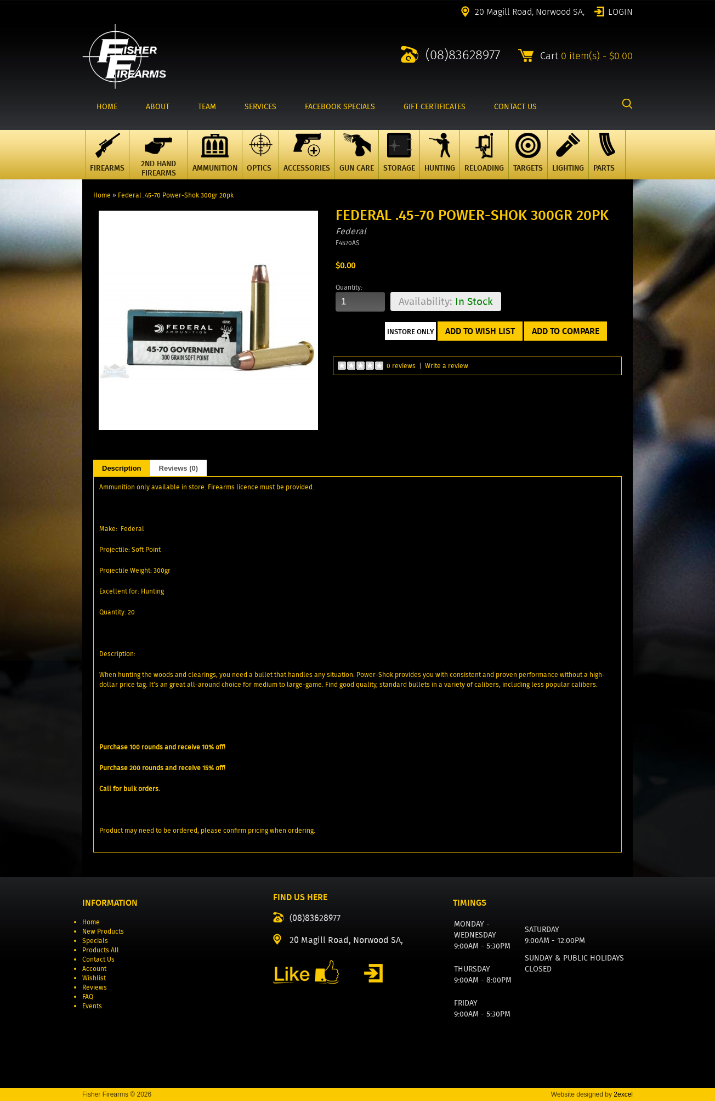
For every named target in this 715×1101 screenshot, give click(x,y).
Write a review (446, 365)
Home (102, 195)
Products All (100, 950)
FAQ (87, 996)
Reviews (94, 987)
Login (620, 10)
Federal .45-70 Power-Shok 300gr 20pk (176, 195)
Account (94, 968)
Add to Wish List (480, 331)
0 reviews (401, 365)
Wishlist (94, 978)
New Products (103, 931)
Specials (95, 940)
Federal (351, 231)
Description (121, 468)
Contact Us (98, 959)
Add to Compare (565, 331)
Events (92, 1005)
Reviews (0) (178, 468)
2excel (623, 1094)
